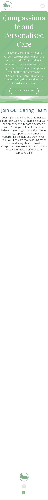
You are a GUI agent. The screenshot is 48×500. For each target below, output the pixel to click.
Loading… (24, 308)
